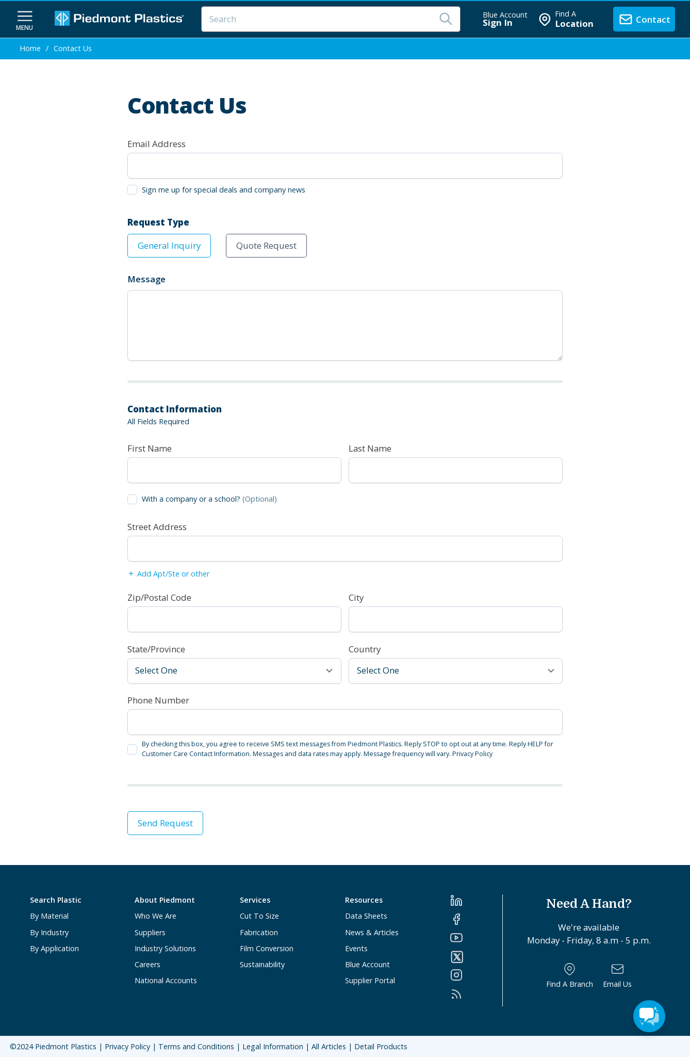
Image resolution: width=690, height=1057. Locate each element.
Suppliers (150, 932)
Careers (147, 964)
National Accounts (166, 980)
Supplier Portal (370, 980)
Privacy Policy (472, 753)
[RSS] (476, 994)
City (356, 597)
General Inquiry (169, 245)
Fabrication (259, 932)
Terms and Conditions (196, 1046)
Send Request (165, 823)
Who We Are (155, 916)
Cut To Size (259, 916)
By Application (54, 948)
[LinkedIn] (476, 900)
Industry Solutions (165, 948)
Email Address (156, 144)
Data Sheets (366, 916)
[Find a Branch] (569, 976)
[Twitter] (476, 957)
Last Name (370, 448)
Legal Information (272, 1046)
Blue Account (367, 964)
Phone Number (158, 700)
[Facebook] (476, 919)
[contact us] (644, 19)
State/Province (156, 649)
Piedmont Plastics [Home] (65, 1046)
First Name (149, 448)
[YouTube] (476, 938)
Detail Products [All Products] (380, 1046)
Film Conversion (266, 948)
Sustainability (262, 964)
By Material (49, 916)
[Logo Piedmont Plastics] (121, 19)
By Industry (49, 932)
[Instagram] (476, 975)
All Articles (328, 1046)
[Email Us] (617, 976)
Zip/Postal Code (159, 597)
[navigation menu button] (25, 19)
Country (365, 649)
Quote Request (266, 245)
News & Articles (372, 932)
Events (356, 948)
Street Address (157, 527)
